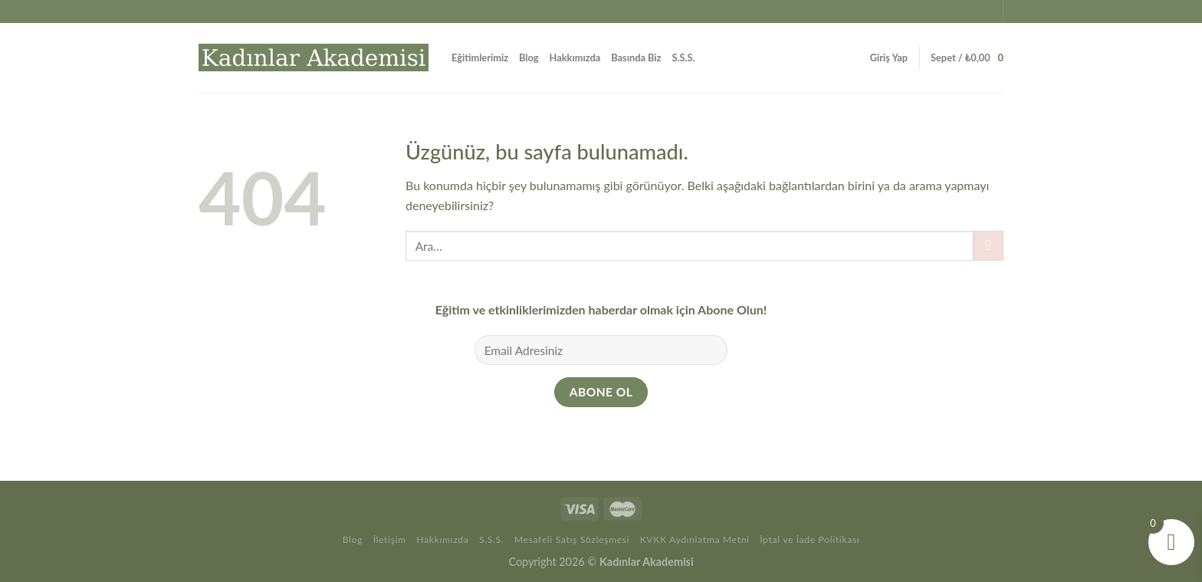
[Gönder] (988, 246)
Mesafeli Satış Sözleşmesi (571, 539)
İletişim (389, 539)
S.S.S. (683, 57)
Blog (529, 57)
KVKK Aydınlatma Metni (695, 539)
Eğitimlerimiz (480, 57)
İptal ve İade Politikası (809, 539)
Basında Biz (636, 57)
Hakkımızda (575, 57)
